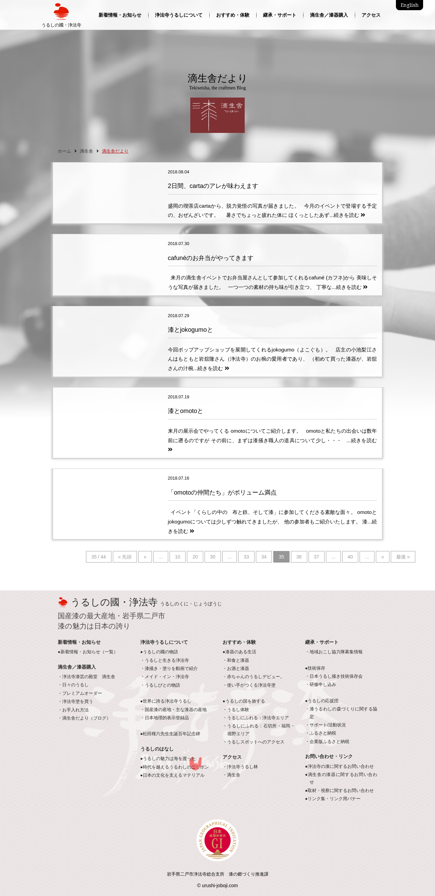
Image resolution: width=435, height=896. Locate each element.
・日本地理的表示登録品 (164, 718)
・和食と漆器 (236, 660)
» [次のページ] (382, 556)
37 (316, 556)
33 (246, 556)
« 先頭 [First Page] (125, 556)
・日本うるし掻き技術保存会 (334, 676)
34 (264, 556)
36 (299, 556)
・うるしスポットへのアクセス (253, 742)
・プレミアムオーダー (80, 693)
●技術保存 (315, 668)
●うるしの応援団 (322, 701)
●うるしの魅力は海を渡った (168, 758)
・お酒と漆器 (236, 668)
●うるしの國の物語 (159, 652)
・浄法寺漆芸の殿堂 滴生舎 (86, 676)
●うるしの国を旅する (244, 701)
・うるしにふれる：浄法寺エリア (256, 718)
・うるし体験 (236, 709)
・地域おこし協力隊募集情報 (334, 652)
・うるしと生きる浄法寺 (164, 660)
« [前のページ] (145, 556)
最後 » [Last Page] (403, 556)
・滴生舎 (231, 775)
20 (195, 556)
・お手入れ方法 (73, 710)
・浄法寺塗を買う (75, 701)
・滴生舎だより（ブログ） (84, 718)
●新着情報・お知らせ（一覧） (88, 652)
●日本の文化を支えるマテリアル (172, 775)
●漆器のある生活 (239, 652)
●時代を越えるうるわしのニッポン (174, 767)
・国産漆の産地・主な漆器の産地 (173, 709)
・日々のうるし (73, 685)
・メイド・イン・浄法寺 (164, 676)
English (410, 5)
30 (212, 556)
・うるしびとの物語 (160, 685)
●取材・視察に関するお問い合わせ (339, 790)
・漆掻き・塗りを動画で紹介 (169, 668)
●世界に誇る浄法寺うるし (166, 701)
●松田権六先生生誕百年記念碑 (170, 733)
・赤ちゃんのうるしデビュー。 (253, 676)
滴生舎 (86, 151)
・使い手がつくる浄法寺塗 (249, 685)
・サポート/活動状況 (325, 725)
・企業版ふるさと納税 (327, 741)
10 (177, 556)
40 (350, 556)
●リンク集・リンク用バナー (333, 798)
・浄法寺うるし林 (240, 766)
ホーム (64, 151)
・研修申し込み (320, 684)
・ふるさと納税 (320, 733)
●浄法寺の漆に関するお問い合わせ (339, 766)
